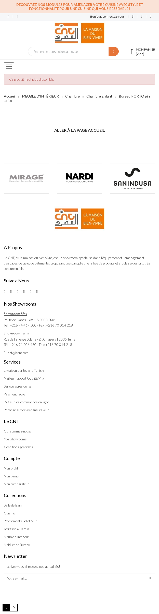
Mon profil (11, 468)
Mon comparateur (16, 484)
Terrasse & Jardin (16, 529)
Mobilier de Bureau (17, 545)
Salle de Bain (13, 505)
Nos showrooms (15, 439)
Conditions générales (18, 447)
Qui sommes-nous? (17, 431)
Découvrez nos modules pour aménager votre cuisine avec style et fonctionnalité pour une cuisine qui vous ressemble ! (79, 7)
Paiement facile (14, 394)
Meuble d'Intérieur (16, 537)
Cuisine (9, 513)
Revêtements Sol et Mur (20, 521)
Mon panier (12, 476)
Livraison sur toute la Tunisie (24, 370)
